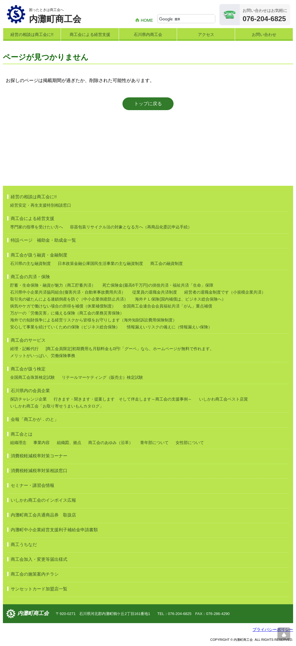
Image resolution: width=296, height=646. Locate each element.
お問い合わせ (264, 34)
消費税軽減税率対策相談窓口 (39, 470)
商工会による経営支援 (90, 34)
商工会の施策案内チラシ (35, 574)
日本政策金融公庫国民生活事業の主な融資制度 (100, 263)
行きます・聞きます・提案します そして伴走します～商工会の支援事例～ (123, 399)
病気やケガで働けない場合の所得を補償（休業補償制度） (63, 306)
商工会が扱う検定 (28, 368)
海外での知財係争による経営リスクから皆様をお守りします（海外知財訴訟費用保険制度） (93, 320)
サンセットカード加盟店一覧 (39, 588)
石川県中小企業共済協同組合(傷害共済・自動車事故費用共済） (67, 292)
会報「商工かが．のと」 (35, 419)
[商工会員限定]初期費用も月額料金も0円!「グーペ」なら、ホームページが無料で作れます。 (130, 348)
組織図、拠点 (69, 442)
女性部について (190, 442)
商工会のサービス (28, 340)
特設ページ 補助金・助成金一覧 (43, 240)
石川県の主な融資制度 (30, 263)
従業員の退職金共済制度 (154, 292)
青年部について (154, 442)
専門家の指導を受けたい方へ (36, 227)
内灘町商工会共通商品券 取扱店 (43, 514)
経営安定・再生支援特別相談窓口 (40, 205)
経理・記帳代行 (24, 348)
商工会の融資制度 (166, 263)
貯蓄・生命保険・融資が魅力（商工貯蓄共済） (52, 285)
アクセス (206, 34)
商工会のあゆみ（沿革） (110, 442)
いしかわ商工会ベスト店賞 (223, 399)
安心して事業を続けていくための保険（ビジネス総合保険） (65, 327)
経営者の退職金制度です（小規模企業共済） (225, 292)
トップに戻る (148, 103)
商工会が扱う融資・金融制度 (39, 254)
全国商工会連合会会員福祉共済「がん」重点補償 (167, 306)
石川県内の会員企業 (30, 390)
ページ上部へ (283, 633)
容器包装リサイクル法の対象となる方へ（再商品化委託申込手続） (131, 227)
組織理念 (18, 442)
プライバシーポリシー (272, 629)
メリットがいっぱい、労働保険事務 (42, 355)
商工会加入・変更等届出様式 (39, 559)
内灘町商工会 (33, 613)
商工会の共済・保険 (30, 276)
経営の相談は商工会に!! (31, 34)
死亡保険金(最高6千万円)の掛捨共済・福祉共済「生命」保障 (157, 285)
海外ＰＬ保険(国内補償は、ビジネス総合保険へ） (180, 299)
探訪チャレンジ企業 (28, 399)
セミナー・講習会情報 (32, 485)
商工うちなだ (24, 544)
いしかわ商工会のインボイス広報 (43, 500)
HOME (147, 20)
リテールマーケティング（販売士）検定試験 (102, 377)
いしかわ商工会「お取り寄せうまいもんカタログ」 (57, 406)
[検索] (187, 19)
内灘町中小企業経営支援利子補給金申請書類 (54, 529)
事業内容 (41, 442)
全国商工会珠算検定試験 (32, 377)
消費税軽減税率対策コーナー (39, 455)
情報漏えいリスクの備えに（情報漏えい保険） (169, 327)
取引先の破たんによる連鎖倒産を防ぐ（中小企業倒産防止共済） (69, 299)
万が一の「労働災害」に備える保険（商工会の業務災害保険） (67, 313)
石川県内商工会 (148, 34)
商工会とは (22, 434)
